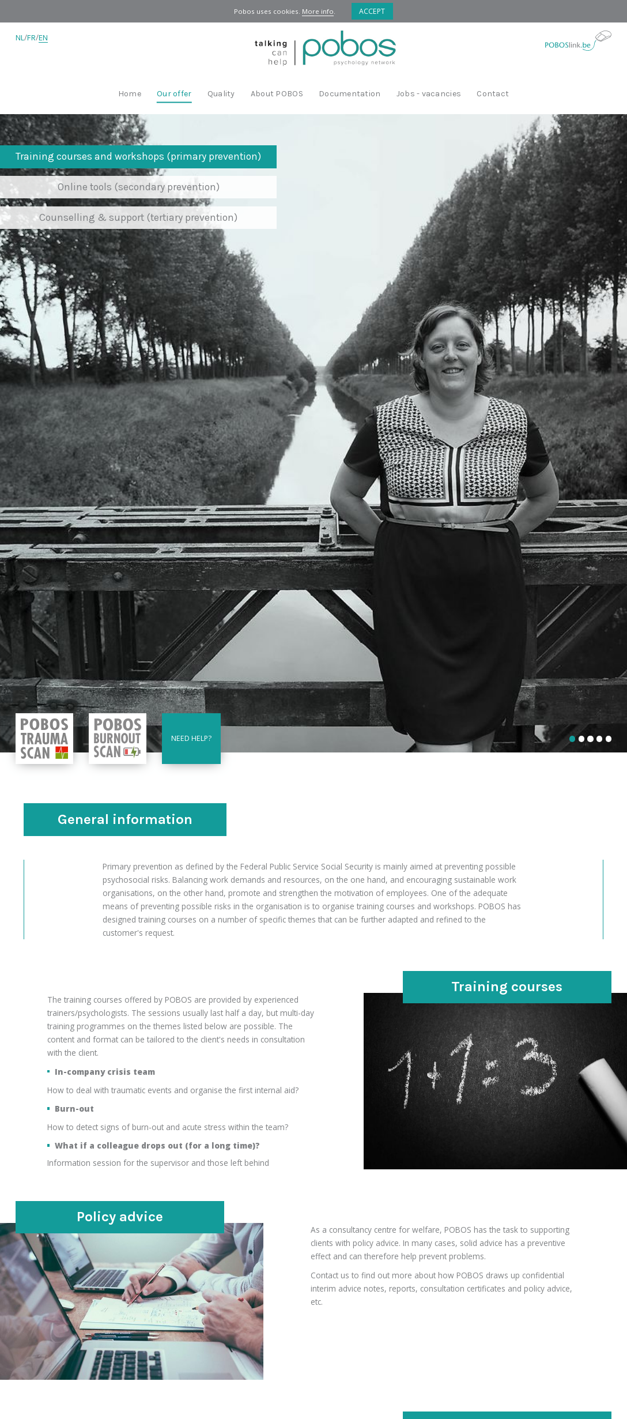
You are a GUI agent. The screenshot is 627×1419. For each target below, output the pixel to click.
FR (31, 37)
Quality (221, 94)
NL (20, 37)
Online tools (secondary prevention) (139, 187)
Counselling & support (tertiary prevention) (138, 217)
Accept (372, 11)
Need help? (191, 738)
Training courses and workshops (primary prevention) (138, 156)
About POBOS (277, 94)
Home (129, 94)
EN (43, 37)
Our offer (174, 94)
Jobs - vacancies (428, 94)
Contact (493, 94)
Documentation (350, 94)
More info (318, 11)
